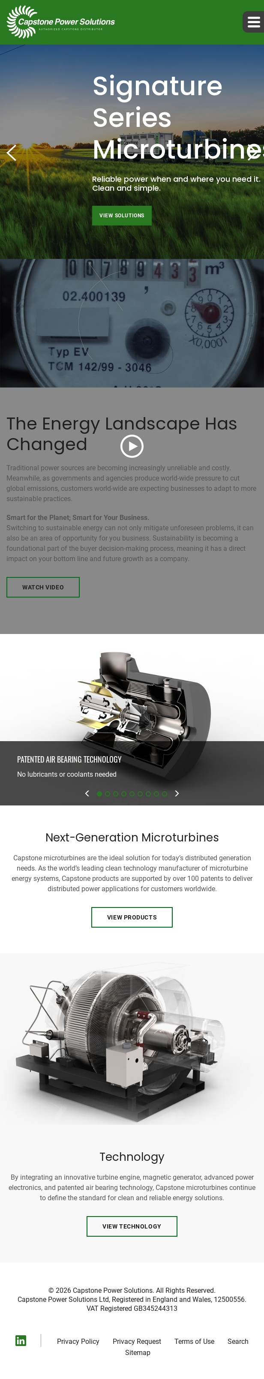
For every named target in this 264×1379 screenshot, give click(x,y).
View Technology (131, 1226)
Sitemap (137, 1353)
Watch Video (43, 587)
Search (238, 1341)
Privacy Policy (78, 1341)
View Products (132, 917)
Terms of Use (194, 1341)
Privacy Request (137, 1341)
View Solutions (121, 216)
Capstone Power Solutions (113, 1290)
